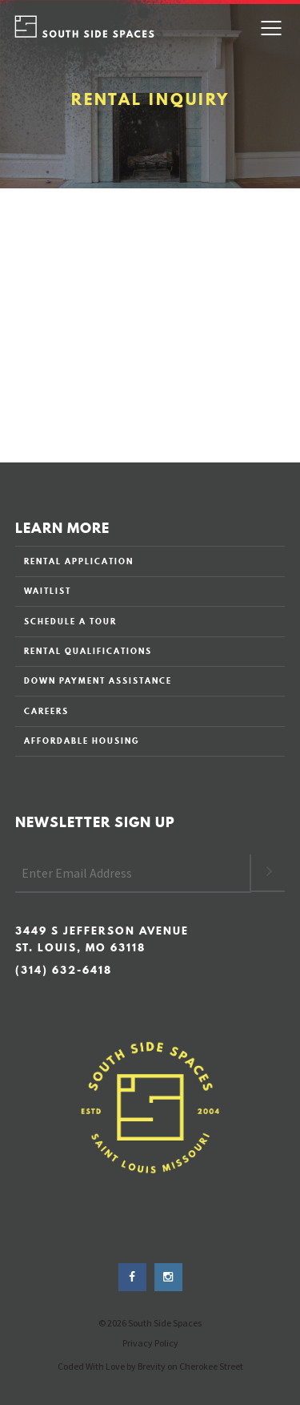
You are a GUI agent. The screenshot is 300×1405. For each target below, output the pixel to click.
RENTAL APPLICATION (79, 561)
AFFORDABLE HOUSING (81, 740)
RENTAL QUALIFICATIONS (88, 650)
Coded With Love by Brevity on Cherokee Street (150, 1366)
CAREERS (46, 711)
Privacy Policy (150, 1343)
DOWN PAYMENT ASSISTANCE (98, 680)
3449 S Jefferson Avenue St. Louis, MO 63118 (102, 939)
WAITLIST (47, 590)
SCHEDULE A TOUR (70, 621)
